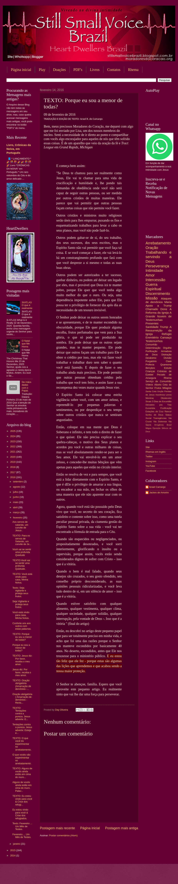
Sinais (148, 401)
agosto (17, 486)
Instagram (151, 461)
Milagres (167, 388)
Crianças (150, 371)
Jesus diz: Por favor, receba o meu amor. (21, 672)
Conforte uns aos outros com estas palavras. (21, 626)
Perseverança (157, 266)
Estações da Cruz (155, 411)
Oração (152, 247)
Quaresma (166, 364)
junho (16, 497)
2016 (13, 477)
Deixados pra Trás (159, 405)
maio (16, 502)
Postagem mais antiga (121, 828)
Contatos (113, 70)
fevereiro (18, 517)
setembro (18, 481)
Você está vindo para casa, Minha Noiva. (20, 615)
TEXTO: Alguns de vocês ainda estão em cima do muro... (22, 772)
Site (148, 447)
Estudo (168, 368)
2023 (13, 441)
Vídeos (149, 384)
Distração (166, 354)
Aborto (157, 384)
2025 (13, 431)
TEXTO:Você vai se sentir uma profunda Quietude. (21, 564)
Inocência (160, 395)
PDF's (77, 70)
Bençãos (150, 368)
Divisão (168, 357)
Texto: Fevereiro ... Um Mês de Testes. (22, 826)
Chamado (152, 309)
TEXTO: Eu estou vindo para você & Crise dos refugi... (22, 800)
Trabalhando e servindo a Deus (159, 256)
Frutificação (166, 408)
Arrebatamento (158, 243)
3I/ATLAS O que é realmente (27, 305)
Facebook (151, 470)
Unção (160, 391)
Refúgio (167, 334)
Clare (169, 361)
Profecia (150, 364)
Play (42, 70)
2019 (13, 461)
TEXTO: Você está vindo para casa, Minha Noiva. (22, 578)
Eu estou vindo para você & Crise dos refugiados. (20, 814)
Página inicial (21, 70)
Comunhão (151, 344)
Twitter (149, 456)
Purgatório (151, 361)
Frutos (157, 388)
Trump (164, 326)
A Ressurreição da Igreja (159, 330)
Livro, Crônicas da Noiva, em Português (18, 148)
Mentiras (150, 398)
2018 (13, 467)
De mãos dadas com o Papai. (26, 386)
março (16, 512)
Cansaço (166, 337)
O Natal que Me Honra (26, 343)
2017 (13, 472)
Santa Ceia (151, 391)
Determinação (153, 347)
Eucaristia (150, 408)
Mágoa (148, 428)
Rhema (168, 378)
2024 (13, 436)
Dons (163, 309)
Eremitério (152, 337)
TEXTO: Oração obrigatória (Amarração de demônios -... (21, 684)
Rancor (168, 411)
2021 (13, 451)
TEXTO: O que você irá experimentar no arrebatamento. (21, 744)
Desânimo (151, 357)
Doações (59, 70)
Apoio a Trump (159, 305)
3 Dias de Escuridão (162, 401)
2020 (13, 456)
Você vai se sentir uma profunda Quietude (21, 552)
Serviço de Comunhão (159, 381)
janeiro (17, 843)
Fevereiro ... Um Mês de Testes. (21, 836)
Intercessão (155, 280)
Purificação (151, 351)
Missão (152, 298)
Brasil (169, 425)
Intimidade (154, 270)
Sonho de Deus (154, 415)
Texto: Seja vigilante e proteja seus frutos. (20, 592)
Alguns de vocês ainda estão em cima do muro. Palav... (22, 786)
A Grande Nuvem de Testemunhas (159, 316)
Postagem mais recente (57, 828)
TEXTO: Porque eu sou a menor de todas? (22, 637)
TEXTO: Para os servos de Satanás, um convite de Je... (21, 540)
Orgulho (167, 347)
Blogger (119, 876)
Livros (95, 70)
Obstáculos (166, 398)
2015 (13, 850)
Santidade (152, 326)
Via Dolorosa (160, 421)
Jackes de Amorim (159, 492)
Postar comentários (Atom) (63, 835)
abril (15, 507)
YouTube (150, 466)
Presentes (152, 323)
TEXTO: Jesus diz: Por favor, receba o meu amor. (22, 660)
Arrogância (159, 425)
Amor (150, 275)
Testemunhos (154, 341)
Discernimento (158, 293)
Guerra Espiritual (153, 286)
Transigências (160, 418)
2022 (13, 446)
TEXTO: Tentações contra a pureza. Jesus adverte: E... (21, 713)
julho (16, 492)
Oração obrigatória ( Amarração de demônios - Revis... (22, 698)
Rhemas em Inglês (155, 451)
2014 (13, 855)
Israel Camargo (157, 487)
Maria (168, 302)
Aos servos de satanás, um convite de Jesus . (20, 526)
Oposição (156, 428)
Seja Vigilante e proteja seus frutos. (20, 604)
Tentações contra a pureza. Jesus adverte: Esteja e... (22, 728)
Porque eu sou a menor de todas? (21, 648)
